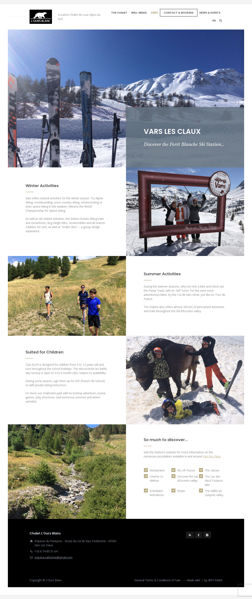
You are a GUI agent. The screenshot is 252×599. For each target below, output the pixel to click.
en (214, 20)
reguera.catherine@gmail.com (53, 557)
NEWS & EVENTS (209, 13)
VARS (154, 13)
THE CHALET (119, 13)
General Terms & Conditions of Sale (157, 580)
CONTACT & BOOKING (179, 13)
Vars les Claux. (212, 456)
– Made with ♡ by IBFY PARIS (203, 580)
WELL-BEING (139, 13)
